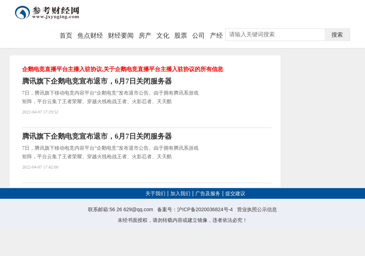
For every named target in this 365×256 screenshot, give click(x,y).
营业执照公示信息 (257, 209)
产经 (216, 35)
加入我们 (180, 193)
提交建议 (235, 193)
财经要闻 (121, 35)
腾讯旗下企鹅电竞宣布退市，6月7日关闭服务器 (97, 81)
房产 (145, 35)
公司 (198, 35)
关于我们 (155, 193)
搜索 (337, 35)
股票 (180, 35)
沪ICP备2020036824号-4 (205, 209)
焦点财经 (90, 35)
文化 (162, 35)
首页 (66, 35)
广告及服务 (207, 193)
